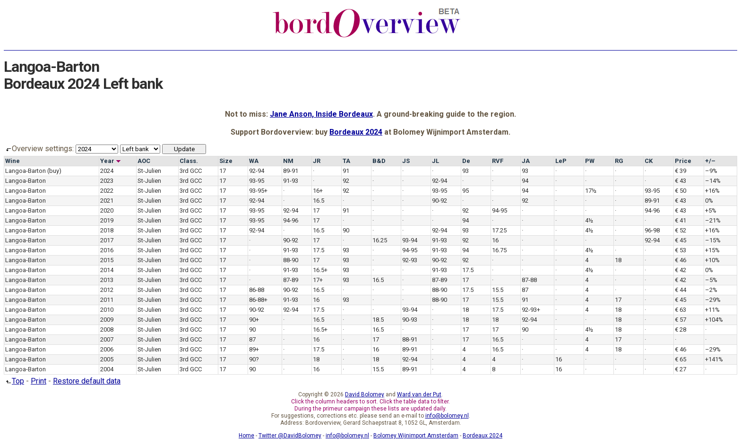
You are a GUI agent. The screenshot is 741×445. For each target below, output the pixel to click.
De (466, 160)
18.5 (378, 319)
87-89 (290, 279)
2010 (106, 309)
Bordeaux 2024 (355, 132)
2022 (106, 190)
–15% (713, 240)
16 (495, 240)
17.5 (318, 250)
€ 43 (680, 180)
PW (590, 160)
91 (346, 170)
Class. (189, 160)
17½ (590, 190)
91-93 (290, 180)
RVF (497, 160)
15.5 (497, 289)
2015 (106, 260)
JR (316, 160)
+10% (712, 260)
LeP (561, 160)
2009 (106, 319)
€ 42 (680, 270)
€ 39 (680, 170)
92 (346, 180)
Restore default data (87, 381)
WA (253, 160)
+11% (712, 309)
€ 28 (680, 329)
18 (618, 260)
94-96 (652, 210)
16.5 (318, 200)
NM (288, 160)
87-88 (529, 279)
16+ (318, 190)
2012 (106, 289)
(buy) (54, 170)
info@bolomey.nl (447, 415)
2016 (106, 250)
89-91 (290, 170)
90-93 (409, 319)
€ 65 (680, 359)
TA (346, 160)
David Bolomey (364, 394)
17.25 (499, 230)
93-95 (256, 180)
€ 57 (680, 319)
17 (222, 170)
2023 (106, 180)
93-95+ (258, 190)
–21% (713, 220)
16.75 (499, 250)
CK (649, 160)
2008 (106, 329)
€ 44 (680, 289)
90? (254, 359)
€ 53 (680, 250)
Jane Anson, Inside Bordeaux (321, 114)
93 (465, 170)
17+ (318, 279)
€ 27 (680, 369)
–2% (711, 289)
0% (709, 200)
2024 (106, 170)
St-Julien (149, 170)
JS (406, 160)
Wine (12, 160)
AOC (144, 160)
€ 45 (680, 240)
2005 (106, 359)
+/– (710, 160)
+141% (714, 359)
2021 (106, 200)
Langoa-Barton (25, 170)
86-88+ (258, 299)
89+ (254, 349)
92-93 (409, 260)
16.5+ (320, 270)
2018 (106, 230)
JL (435, 160)
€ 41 (680, 220)
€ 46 (680, 260)
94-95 (499, 210)
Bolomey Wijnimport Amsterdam (415, 435)
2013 (106, 279)
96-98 (652, 230)
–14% (713, 180)
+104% (714, 319)
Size (226, 160)
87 (525, 289)
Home (246, 435)
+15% (712, 250)
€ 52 (680, 230)
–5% (711, 279)
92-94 (256, 170)
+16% (712, 190)
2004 (106, 369)
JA (526, 160)
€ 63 (680, 309)
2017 (106, 240)
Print (38, 381)
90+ (254, 319)
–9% (711, 170)
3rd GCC (191, 170)
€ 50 (680, 190)
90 (346, 230)
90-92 (439, 200)
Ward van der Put (419, 394)
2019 (106, 220)
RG (619, 160)
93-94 (409, 240)
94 (525, 180)
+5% (710, 210)
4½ (589, 220)
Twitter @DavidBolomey (289, 435)
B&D (379, 160)
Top (14, 381)
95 (465, 190)
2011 (106, 299)
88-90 (290, 260)
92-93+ (531, 309)
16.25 (379, 240)
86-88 (256, 289)
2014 (106, 270)
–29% (713, 299)
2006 (106, 349)
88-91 (409, 339)
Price (683, 160)
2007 (106, 339)
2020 (106, 210)
